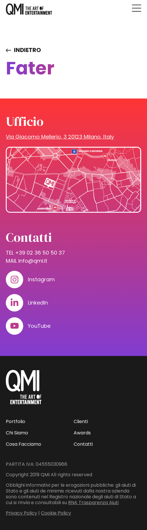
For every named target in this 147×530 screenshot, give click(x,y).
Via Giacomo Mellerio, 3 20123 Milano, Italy (60, 136)
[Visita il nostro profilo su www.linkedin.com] (14, 302)
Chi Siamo (17, 432)
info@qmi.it (32, 260)
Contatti (83, 444)
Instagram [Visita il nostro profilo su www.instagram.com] (41, 279)
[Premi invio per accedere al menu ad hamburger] (136, 8)
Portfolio (15, 421)
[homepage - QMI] (29, 9)
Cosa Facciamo (23, 444)
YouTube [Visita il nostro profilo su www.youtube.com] (39, 326)
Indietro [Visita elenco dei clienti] (27, 50)
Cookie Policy (56, 513)
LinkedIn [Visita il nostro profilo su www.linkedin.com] (38, 302)
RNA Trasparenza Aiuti (93, 502)
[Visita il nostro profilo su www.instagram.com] (14, 279)
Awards (82, 432)
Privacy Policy (21, 513)
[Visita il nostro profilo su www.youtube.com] (14, 326)
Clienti (81, 421)
